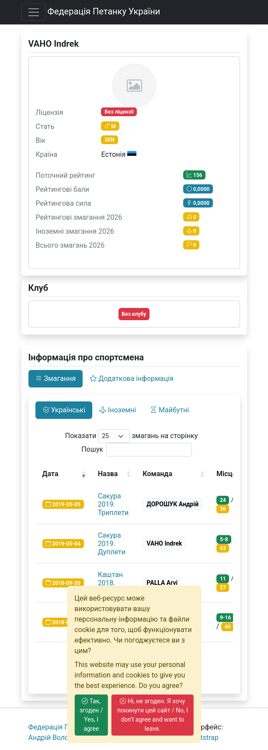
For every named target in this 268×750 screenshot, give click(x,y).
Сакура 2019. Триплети (113, 504)
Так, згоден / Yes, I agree (91, 715)
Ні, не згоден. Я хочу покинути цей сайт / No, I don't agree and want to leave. (152, 715)
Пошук (136, 449)
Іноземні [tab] (117, 410)
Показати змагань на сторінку (131, 436)
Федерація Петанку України (103, 11)
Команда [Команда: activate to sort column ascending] (157, 474)
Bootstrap (203, 737)
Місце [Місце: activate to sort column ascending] (226, 474)
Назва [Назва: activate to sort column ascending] (108, 474)
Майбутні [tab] (169, 410)
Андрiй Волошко (55, 737)
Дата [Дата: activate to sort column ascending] (50, 474)
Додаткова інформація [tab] (131, 378)
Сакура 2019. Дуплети (111, 543)
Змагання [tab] (55, 378)
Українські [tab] (63, 410)
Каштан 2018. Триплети (113, 582)
